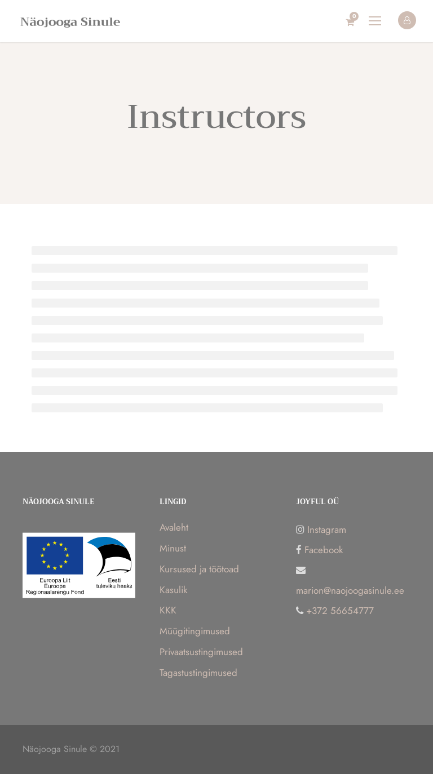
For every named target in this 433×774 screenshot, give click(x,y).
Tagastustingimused (198, 672)
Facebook (323, 550)
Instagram (326, 529)
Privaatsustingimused (201, 652)
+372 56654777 (340, 610)
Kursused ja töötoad (199, 569)
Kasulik (173, 590)
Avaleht (174, 527)
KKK (168, 610)
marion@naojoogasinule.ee (350, 590)
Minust (173, 548)
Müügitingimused (195, 631)
